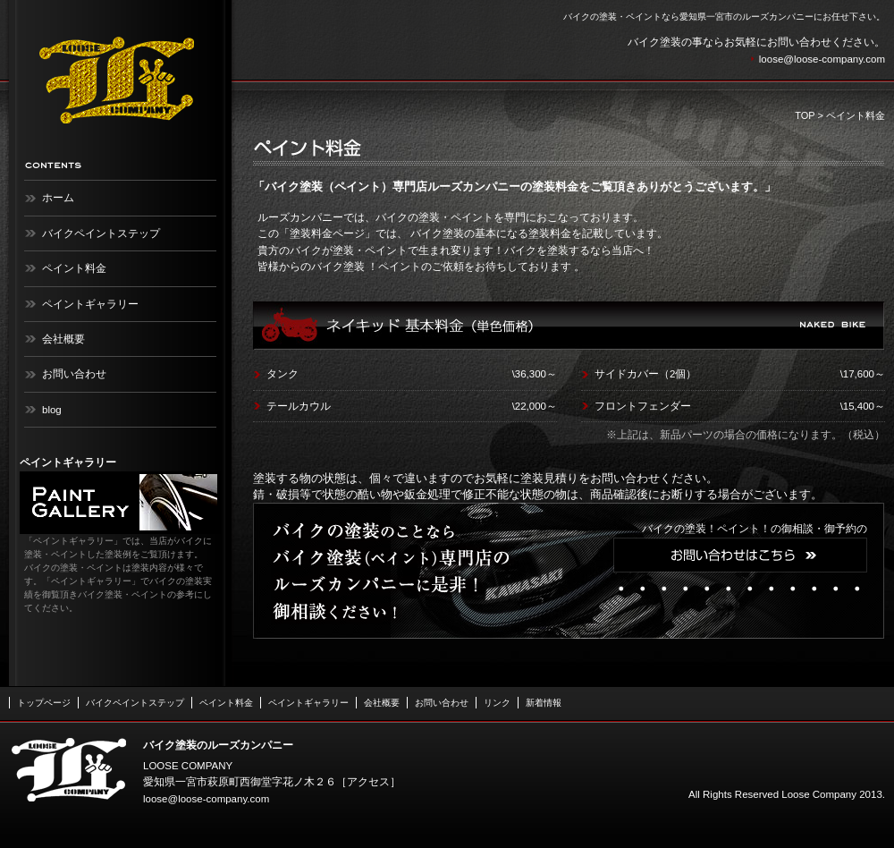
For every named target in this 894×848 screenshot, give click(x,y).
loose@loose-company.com (822, 59)
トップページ (44, 703)
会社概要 (63, 339)
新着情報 (543, 703)
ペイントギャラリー (90, 304)
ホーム (58, 197)
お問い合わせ (74, 374)
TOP (804, 115)
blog (52, 409)
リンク (497, 703)
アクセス (368, 781)
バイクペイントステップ (101, 233)
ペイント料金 (74, 268)
